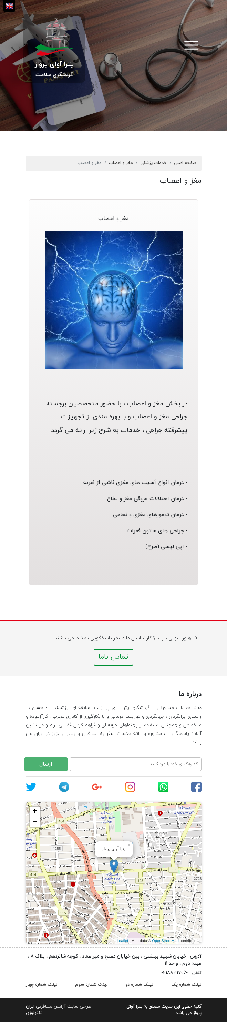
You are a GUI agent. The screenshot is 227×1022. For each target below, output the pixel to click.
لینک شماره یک (186, 985)
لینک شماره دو (139, 985)
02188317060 (174, 973)
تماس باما (113, 657)
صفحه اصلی (185, 163)
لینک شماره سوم (91, 985)
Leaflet (122, 941)
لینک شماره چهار (42, 985)
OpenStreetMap (165, 941)
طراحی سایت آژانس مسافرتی (63, 1006)
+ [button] (34, 812)
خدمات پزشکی (153, 163)
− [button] (34, 822)
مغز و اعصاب (121, 163)
